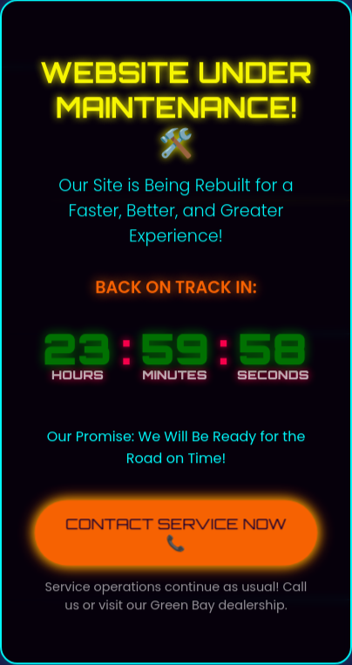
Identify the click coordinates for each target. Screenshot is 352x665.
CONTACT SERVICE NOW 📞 (175, 532)
